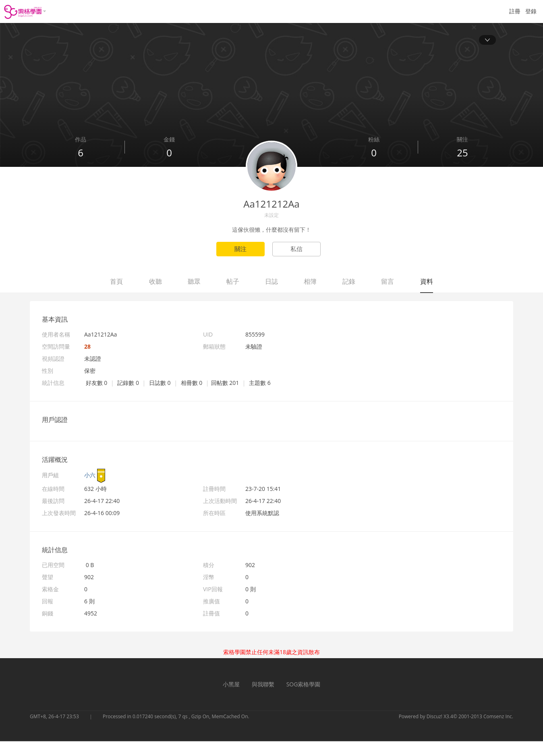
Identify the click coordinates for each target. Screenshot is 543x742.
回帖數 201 (225, 383)
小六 (89, 476)
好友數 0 (97, 383)
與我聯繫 (263, 685)
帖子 (232, 282)
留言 (387, 282)
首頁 (116, 282)
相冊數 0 (192, 383)
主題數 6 (260, 383)
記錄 (348, 282)
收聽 (155, 282)
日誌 (271, 282)
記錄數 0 (128, 383)
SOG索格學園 (303, 685)
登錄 (531, 11)
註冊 (514, 11)
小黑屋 (231, 685)
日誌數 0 (160, 383)
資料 (426, 282)
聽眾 (194, 282)
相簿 (310, 282)
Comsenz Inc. (498, 717)
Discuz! (434, 717)
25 (462, 153)
